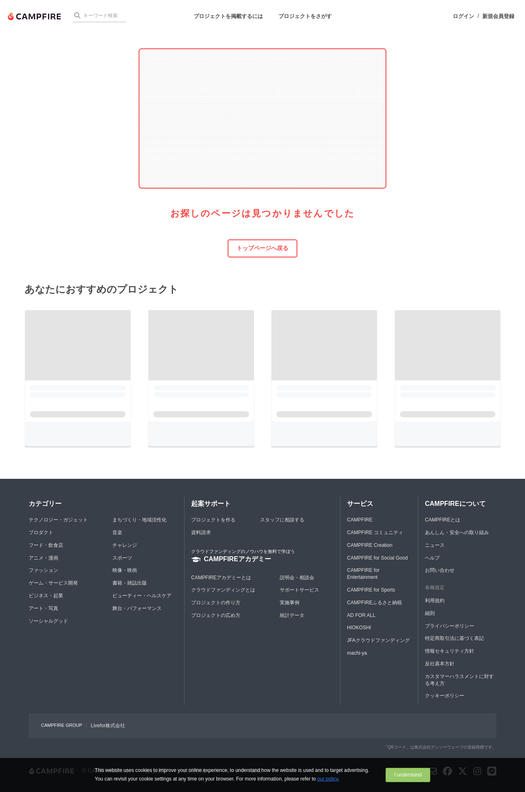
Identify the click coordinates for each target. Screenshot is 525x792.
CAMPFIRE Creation (370, 545)
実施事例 (289, 602)
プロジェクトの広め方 (215, 615)
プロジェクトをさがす (305, 16)
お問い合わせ (439, 570)
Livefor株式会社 (108, 725)
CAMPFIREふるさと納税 (374, 602)
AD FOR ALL (361, 615)
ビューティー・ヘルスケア (141, 596)
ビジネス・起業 (46, 596)
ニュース (435, 545)
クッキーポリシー (444, 696)
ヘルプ (432, 558)
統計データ (292, 615)
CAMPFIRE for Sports (371, 590)
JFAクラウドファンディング (378, 640)
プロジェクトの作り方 (215, 602)
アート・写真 (43, 608)
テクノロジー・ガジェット (58, 520)
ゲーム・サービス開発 (53, 583)
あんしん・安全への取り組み (457, 532)
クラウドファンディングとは (223, 590)
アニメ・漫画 (43, 558)
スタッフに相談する (282, 520)
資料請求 (201, 532)
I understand (408, 775)
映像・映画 (124, 570)
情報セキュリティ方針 (449, 651)
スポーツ (122, 558)
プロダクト (41, 532)
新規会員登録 (498, 16)
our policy (327, 779)
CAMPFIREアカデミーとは (221, 577)
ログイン (463, 16)
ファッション (43, 570)
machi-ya (357, 653)
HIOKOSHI (359, 627)
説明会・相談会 (297, 577)
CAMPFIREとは (442, 520)
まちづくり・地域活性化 (139, 520)
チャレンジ (124, 545)
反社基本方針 (439, 664)
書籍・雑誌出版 (129, 583)
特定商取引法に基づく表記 (454, 638)
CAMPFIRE (359, 520)
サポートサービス (299, 590)
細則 (430, 613)
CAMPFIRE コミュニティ (375, 532)
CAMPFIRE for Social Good (377, 558)
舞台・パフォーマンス (137, 608)
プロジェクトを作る (213, 520)
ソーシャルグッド (48, 621)
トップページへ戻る (262, 248)
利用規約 (435, 600)
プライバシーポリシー (449, 626)
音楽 (117, 532)
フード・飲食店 (46, 545)
